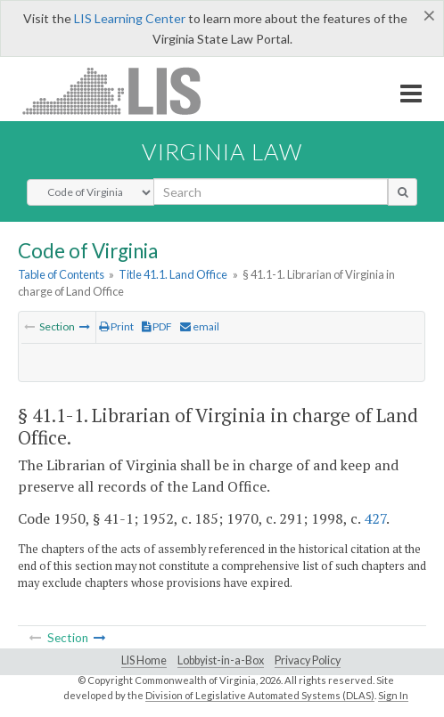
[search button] (402, 191)
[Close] (429, 15)
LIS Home (144, 660)
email (199, 326)
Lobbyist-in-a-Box (220, 660)
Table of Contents (61, 274)
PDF (157, 326)
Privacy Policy (308, 660)
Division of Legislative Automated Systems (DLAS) (259, 695)
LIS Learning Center (129, 18)
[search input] (270, 191)
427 (375, 518)
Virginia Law (222, 151)
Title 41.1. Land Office (173, 274)
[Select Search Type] (90, 192)
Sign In (393, 695)
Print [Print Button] (116, 326)
